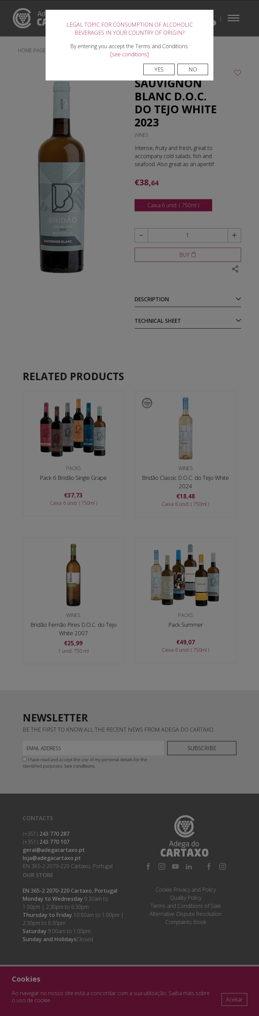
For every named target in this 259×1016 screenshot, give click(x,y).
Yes (159, 69)
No (193, 69)
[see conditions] (129, 54)
